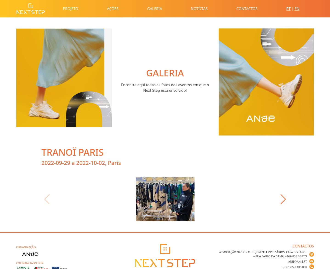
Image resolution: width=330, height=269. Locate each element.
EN (297, 8)
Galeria (154, 8)
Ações (112, 8)
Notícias (199, 8)
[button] (283, 199)
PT (288, 8)
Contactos (246, 8)
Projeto (70, 8)
